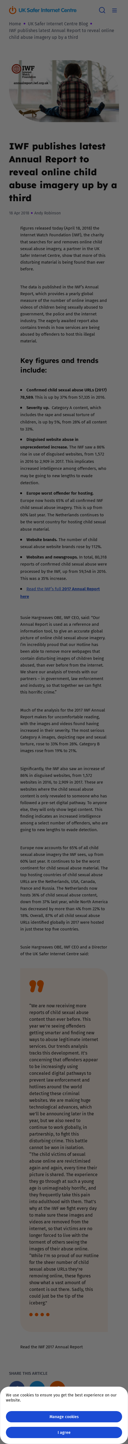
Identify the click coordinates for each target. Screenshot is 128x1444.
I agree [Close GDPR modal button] (64, 1432)
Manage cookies (64, 1417)
